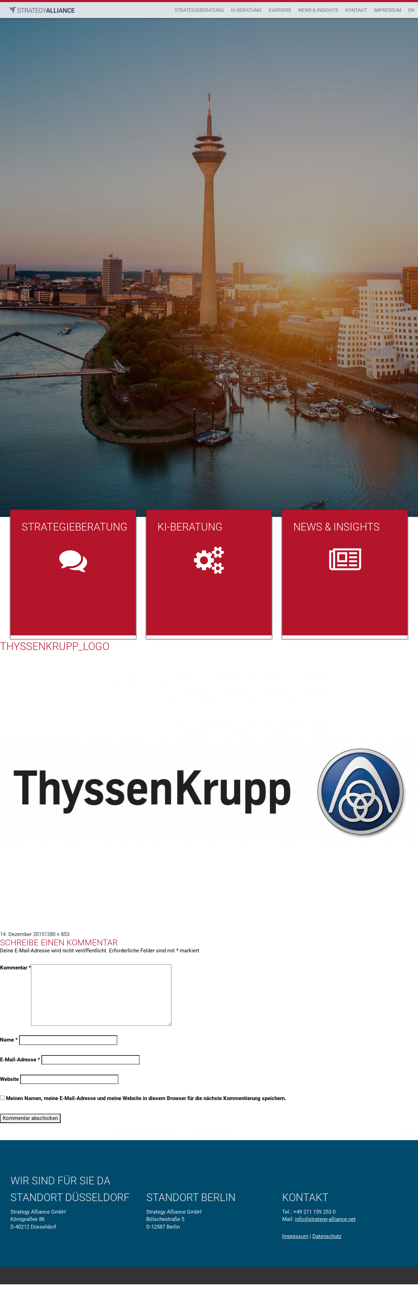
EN (411, 10)
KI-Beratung (246, 10)
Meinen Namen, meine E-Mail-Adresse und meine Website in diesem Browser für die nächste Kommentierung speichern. (146, 1098)
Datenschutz (326, 1236)
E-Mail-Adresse (20, 1060)
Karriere (280, 10)
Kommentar (15, 968)
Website (9, 1079)
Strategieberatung (199, 10)
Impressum (387, 10)
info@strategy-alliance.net (325, 1219)
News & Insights (318, 10)
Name (9, 1040)
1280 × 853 (56, 934)
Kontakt (356, 10)
